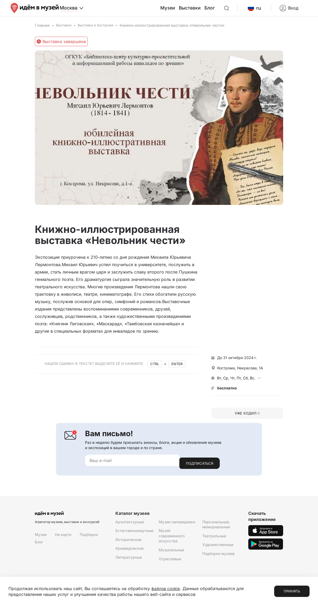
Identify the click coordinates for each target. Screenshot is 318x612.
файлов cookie (166, 588)
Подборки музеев (218, 555)
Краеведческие (129, 550)
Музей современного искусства (172, 537)
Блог (219, 10)
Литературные (128, 559)
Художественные (217, 546)
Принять (292, 591)
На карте (63, 536)
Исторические (128, 541)
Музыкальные (171, 551)
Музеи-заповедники (177, 523)
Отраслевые (170, 560)
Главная (42, 29)
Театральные (214, 537)
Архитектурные (129, 523)
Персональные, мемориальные (216, 526)
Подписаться (199, 465)
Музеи (180, 10)
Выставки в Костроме (99, 29)
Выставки (201, 10)
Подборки (89, 536)
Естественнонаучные (134, 532)
